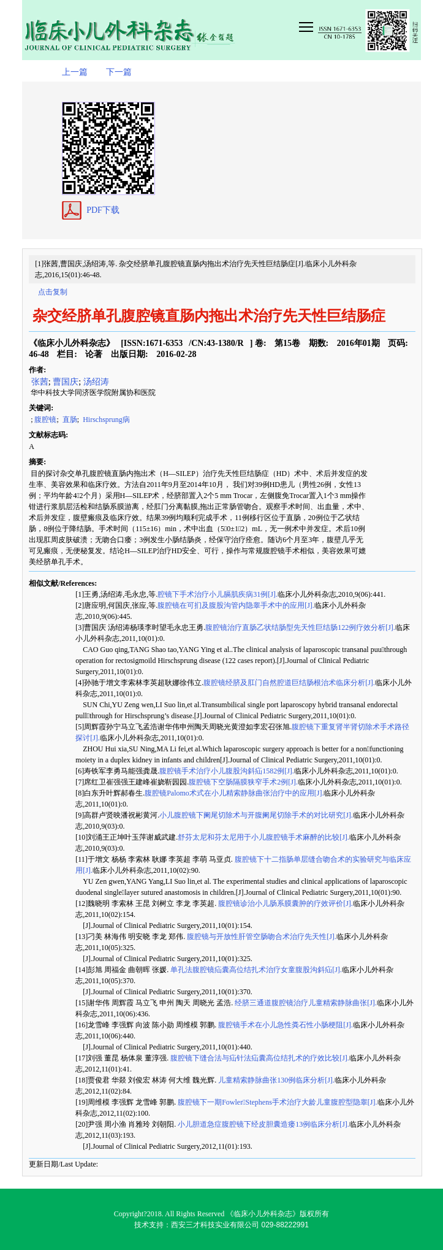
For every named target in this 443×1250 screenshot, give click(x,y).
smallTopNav (358, 25)
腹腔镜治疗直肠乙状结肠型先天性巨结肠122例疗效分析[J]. (300, 627)
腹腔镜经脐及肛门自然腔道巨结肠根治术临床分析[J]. (289, 682)
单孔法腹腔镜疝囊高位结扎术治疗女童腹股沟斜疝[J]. (255, 969)
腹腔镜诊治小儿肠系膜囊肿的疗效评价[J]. (284, 903)
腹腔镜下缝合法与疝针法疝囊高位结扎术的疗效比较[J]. (258, 1058)
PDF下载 (102, 210)
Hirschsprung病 (105, 419)
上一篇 (75, 72)
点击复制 (52, 292)
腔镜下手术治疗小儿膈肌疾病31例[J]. (217, 594)
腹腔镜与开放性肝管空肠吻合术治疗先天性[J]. (260, 936)
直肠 (69, 419)
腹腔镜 (45, 419)
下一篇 (119, 72)
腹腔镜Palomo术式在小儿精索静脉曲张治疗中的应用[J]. (234, 793)
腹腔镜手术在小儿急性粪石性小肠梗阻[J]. (284, 1025)
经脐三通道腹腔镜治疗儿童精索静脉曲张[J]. (305, 1003)
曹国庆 (65, 381)
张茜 (38, 381)
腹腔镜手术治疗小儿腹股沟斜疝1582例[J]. (226, 771)
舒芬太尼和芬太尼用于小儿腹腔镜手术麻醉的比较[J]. (263, 837)
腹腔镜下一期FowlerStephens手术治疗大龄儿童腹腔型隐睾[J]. (276, 1102)
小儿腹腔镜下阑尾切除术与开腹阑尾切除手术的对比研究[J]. (256, 815)
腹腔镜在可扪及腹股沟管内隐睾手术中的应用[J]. (235, 605)
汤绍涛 (96, 381)
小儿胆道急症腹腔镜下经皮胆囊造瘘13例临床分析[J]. (262, 1124)
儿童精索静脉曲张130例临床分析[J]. (275, 1080)
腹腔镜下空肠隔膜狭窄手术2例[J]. (243, 782)
